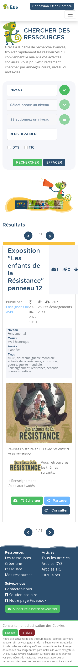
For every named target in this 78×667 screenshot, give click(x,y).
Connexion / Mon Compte (52, 6)
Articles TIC (51, 569)
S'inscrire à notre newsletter (32, 608)
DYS (15, 147)
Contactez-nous (18, 589)
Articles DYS (52, 563)
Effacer (54, 162)
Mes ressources (18, 574)
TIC (31, 147)
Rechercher (27, 162)
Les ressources (18, 558)
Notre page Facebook (25, 600)
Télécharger (26, 500)
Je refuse (27, 632)
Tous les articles (56, 558)
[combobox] (32, 90)
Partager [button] (57, 500)
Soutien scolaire (21, 594)
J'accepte (10, 632)
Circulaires (51, 575)
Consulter (56, 510)
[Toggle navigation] (70, 14)
